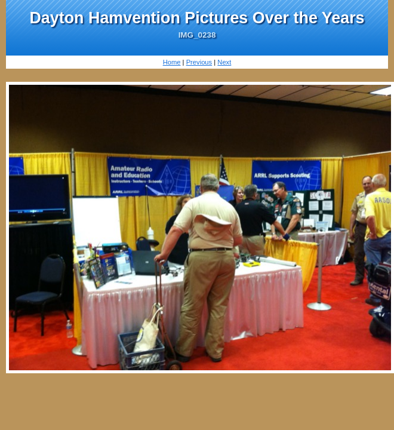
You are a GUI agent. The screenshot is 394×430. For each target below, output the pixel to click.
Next (224, 62)
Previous (199, 62)
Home (172, 62)
